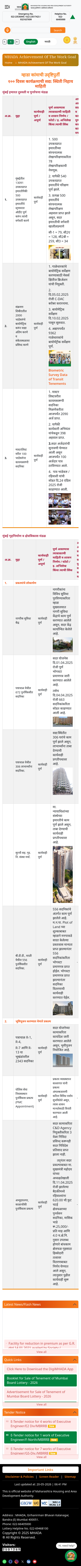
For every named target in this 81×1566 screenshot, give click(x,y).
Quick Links (13, 1360)
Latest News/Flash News (22, 1304)
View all (41, 1352)
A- (5, 41)
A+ (17, 41)
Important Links (40, 1469)
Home (8, 62)
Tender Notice (14, 1412)
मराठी (47, 41)
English (30, 41)
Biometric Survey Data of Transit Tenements (58, 377)
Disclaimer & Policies (19, 1477)
